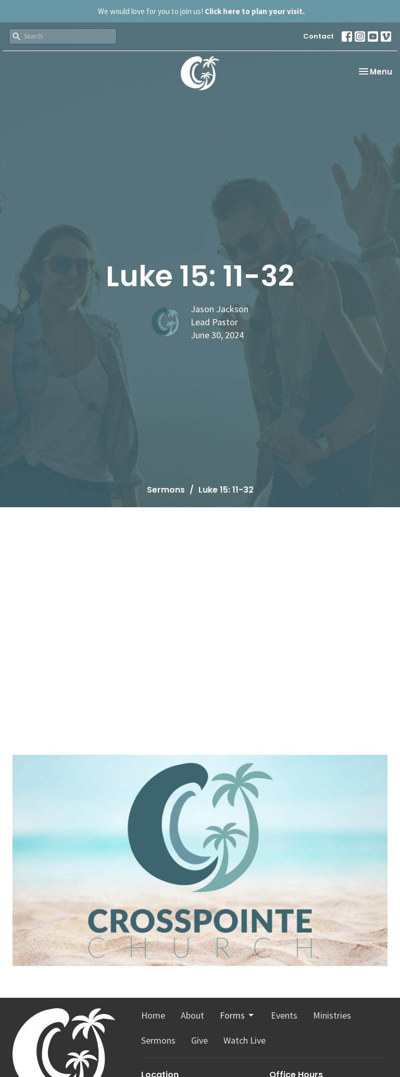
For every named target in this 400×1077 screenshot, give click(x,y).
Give (199, 1040)
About (192, 1015)
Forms (237, 1015)
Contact (318, 36)
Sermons (166, 490)
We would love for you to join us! (201, 11)
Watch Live (244, 1040)
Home (153, 1015)
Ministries (332, 1015)
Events (284, 1015)
